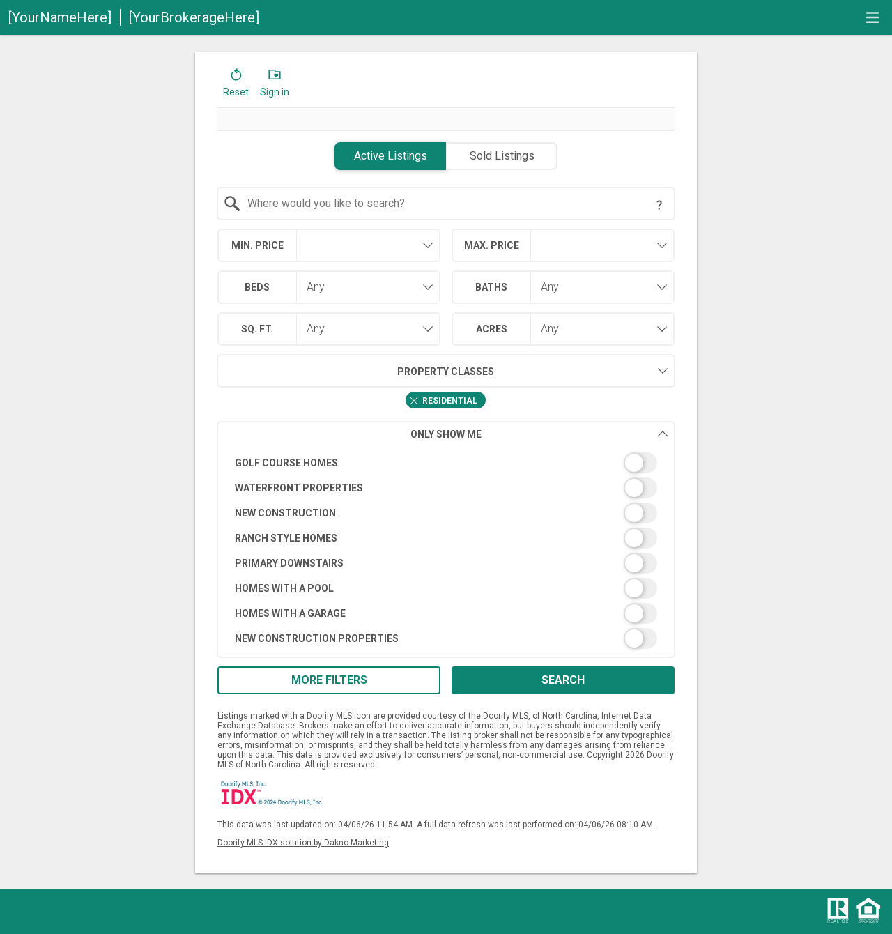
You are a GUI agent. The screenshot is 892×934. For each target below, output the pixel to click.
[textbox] (454, 203)
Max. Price (491, 245)
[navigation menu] (872, 17)
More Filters (329, 680)
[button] (236, 85)
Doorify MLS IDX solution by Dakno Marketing (303, 843)
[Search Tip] (659, 205)
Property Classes (356, 370)
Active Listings (390, 155)
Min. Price (257, 245)
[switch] (446, 462)
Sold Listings (502, 155)
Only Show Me (539, 434)
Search (563, 680)
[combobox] (446, 203)
